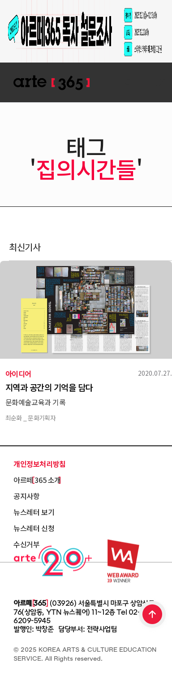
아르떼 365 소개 (37, 479)
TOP (152, 615)
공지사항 (26, 496)
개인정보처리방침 (39, 463)
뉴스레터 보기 (33, 512)
